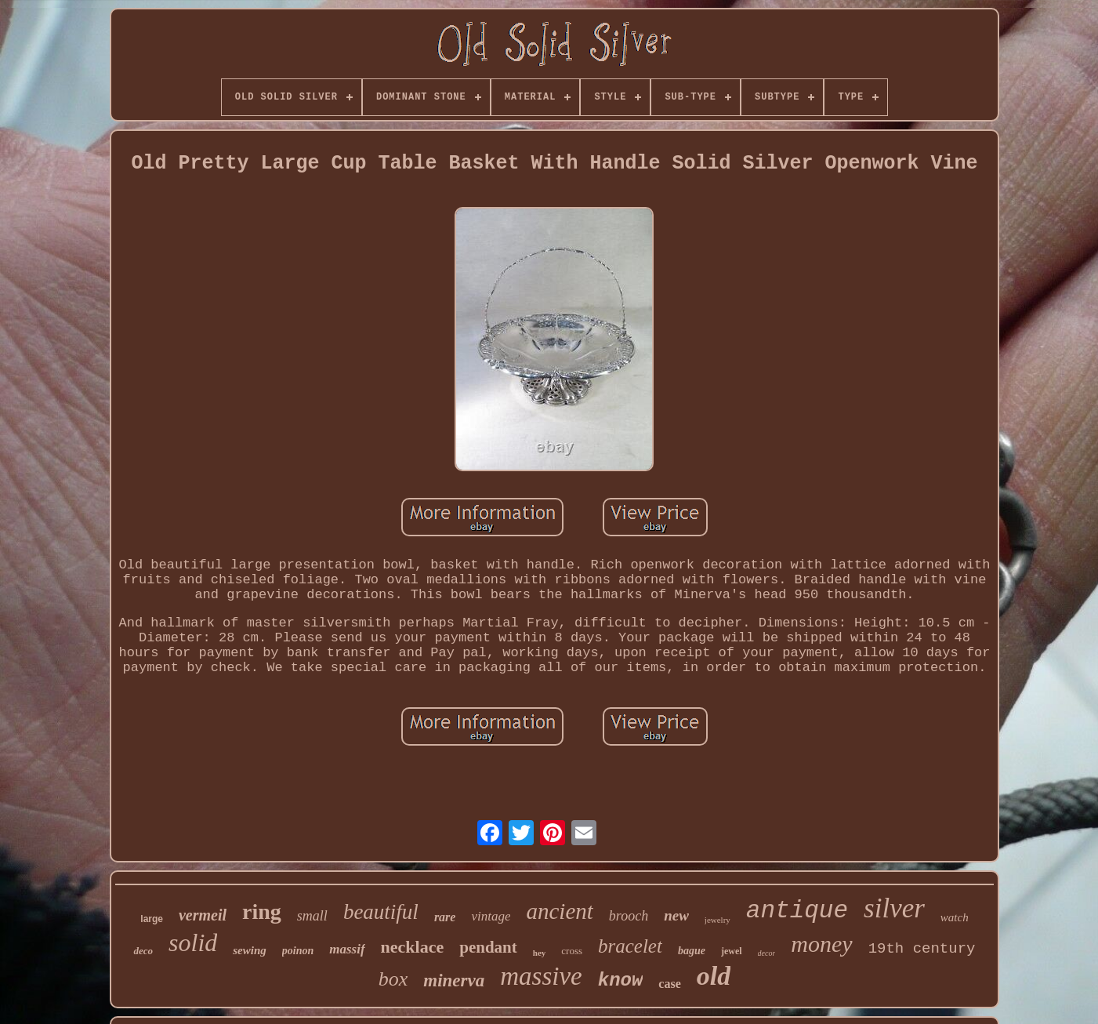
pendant (488, 947)
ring (261, 911)
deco (143, 951)
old (713, 975)
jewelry (717, 919)
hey (539, 952)
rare (445, 917)
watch (954, 917)
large (151, 918)
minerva (453, 980)
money (821, 944)
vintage (490, 916)
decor (767, 953)
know (620, 980)
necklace (412, 947)
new (676, 915)
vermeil (202, 915)
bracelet (630, 946)
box (393, 979)
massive (541, 976)
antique (797, 910)
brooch (628, 916)
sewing (249, 950)
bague (691, 951)
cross (571, 951)
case (669, 983)
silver (894, 908)
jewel (731, 951)
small (312, 916)
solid (193, 942)
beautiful (381, 912)
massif (346, 949)
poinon (297, 951)
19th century (922, 948)
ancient (559, 911)
